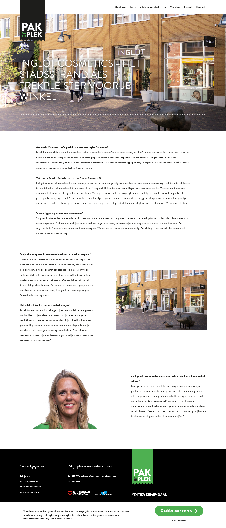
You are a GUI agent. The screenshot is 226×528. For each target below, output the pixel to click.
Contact (200, 7)
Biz (164, 7)
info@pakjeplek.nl (29, 492)
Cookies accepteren (176, 511)
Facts (133, 7)
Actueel (188, 7)
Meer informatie (83, 518)
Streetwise (120, 7)
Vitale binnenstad (149, 7)
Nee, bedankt (179, 521)
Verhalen (175, 7)
